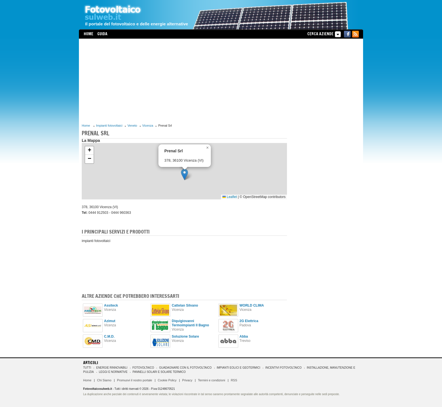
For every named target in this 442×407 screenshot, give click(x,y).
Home (88, 34)
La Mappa (91, 140)
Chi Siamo (104, 380)
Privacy (187, 380)
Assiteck (111, 305)
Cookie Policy (167, 380)
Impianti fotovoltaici (109, 125)
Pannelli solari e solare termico (159, 371)
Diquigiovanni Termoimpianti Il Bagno (190, 323)
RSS (234, 380)
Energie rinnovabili (111, 367)
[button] (184, 174)
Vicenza (147, 125)
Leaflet (229, 197)
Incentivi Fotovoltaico (283, 367)
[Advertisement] (184, 80)
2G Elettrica (249, 321)
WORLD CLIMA (252, 305)
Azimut (109, 321)
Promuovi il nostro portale (134, 380)
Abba (244, 336)
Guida (102, 34)
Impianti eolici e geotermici (238, 367)
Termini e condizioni (211, 380)
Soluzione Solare (185, 336)
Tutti (87, 367)
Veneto (132, 125)
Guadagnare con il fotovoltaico (185, 367)
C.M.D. (109, 336)
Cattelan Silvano (185, 305)
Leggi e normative (113, 371)
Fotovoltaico (143, 367)
